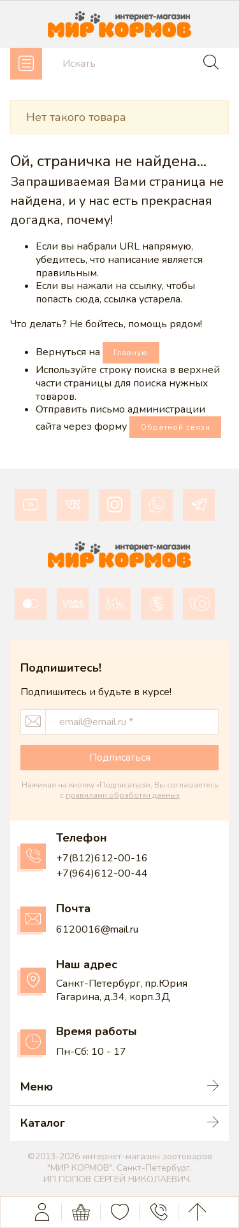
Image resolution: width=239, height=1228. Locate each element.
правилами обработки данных (123, 795)
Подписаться (119, 758)
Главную (130, 353)
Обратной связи (175, 427)
